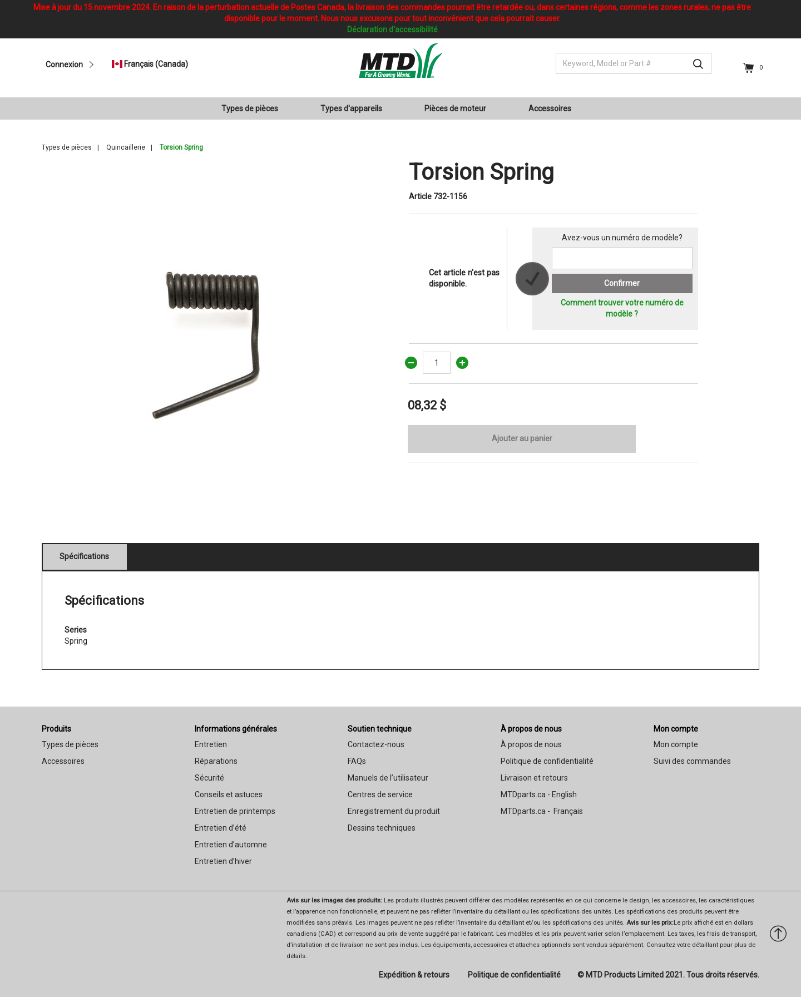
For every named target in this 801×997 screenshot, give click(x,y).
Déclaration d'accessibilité (392, 29)
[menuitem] (254, 108)
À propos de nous (531, 728)
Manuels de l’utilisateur (388, 777)
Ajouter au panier (522, 438)
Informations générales (236, 728)
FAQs (357, 761)
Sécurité (209, 777)
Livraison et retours (534, 777)
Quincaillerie (125, 147)
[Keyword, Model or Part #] (633, 63)
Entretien (211, 744)
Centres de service (380, 794)
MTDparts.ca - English (539, 794)
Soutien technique (380, 728)
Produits (56, 728)
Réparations (216, 761)
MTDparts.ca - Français (542, 811)
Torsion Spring (181, 147)
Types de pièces (67, 147)
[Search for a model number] (622, 258)
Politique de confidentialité (547, 761)
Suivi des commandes (692, 761)
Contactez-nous (376, 744)
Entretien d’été (220, 827)
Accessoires (63, 761)
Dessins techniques (382, 827)
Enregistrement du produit (394, 811)
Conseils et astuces (229, 794)
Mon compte (676, 728)
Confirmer (622, 283)
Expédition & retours (414, 974)
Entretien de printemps (235, 811)
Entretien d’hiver (223, 861)
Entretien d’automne (231, 844)
